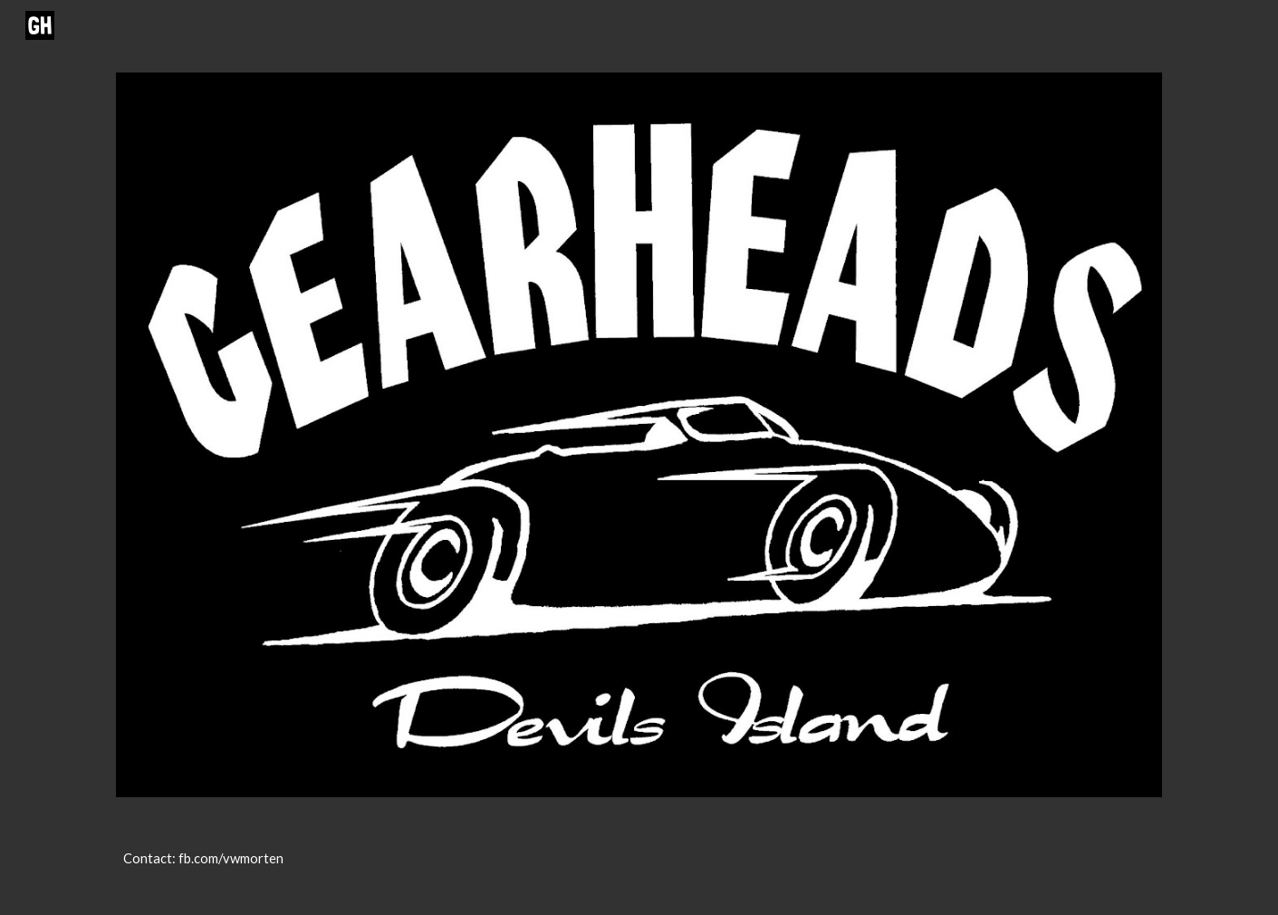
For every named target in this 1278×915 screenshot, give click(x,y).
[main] (638, 867)
